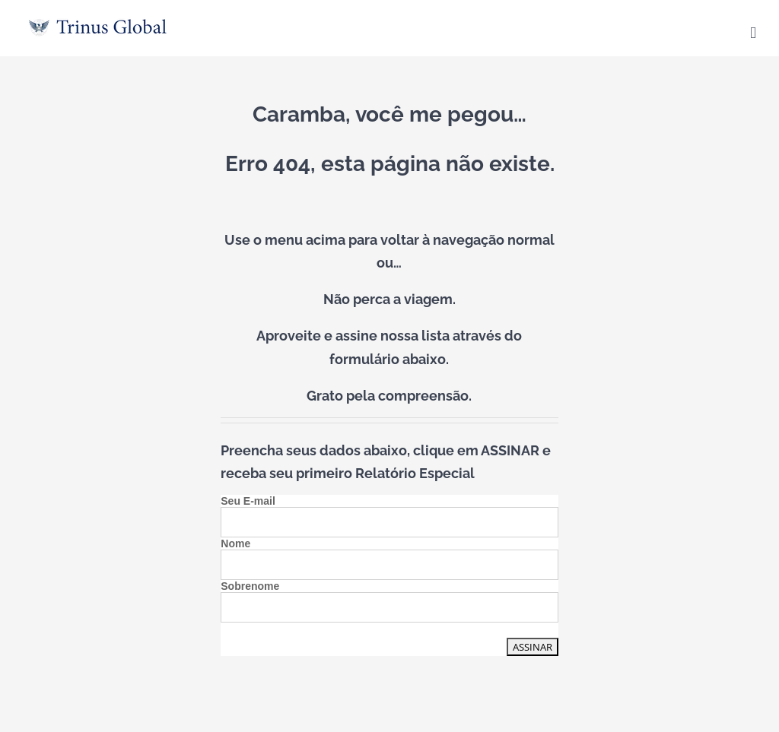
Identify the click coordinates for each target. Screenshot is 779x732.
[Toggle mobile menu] (753, 33)
